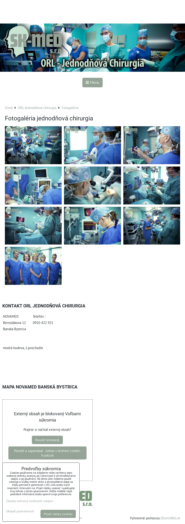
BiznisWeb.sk (170, 518)
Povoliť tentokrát (47, 440)
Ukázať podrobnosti (20, 511)
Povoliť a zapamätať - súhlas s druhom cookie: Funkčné (47, 453)
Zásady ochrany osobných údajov (29, 501)
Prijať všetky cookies (58, 514)
